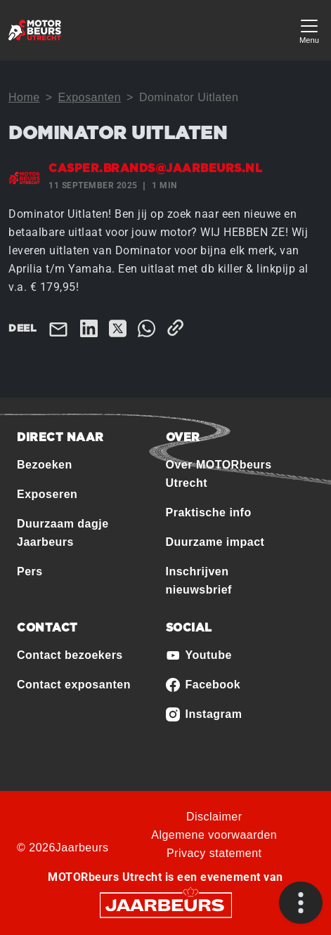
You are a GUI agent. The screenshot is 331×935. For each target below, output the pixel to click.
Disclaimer (214, 817)
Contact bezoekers (70, 655)
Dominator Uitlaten (189, 97)
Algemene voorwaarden (214, 835)
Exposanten (90, 97)
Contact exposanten (74, 685)
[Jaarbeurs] (166, 904)
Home (24, 97)
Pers (30, 571)
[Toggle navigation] (309, 29)
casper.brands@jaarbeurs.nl (155, 168)
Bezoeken (44, 465)
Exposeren (47, 494)
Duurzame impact (215, 542)
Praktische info (209, 512)
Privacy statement (214, 853)
